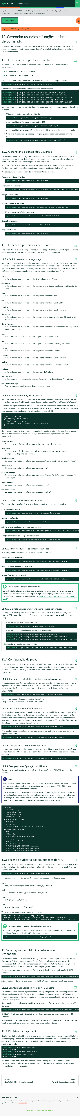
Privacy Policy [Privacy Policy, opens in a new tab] (23, 1103)
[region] (40, 1105)
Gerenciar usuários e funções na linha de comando (29, 14)
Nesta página (10, 21)
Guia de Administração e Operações (50, 11)
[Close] (77, 1097)
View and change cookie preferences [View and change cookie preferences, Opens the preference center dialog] (40, 1110)
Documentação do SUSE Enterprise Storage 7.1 (20, 11)
